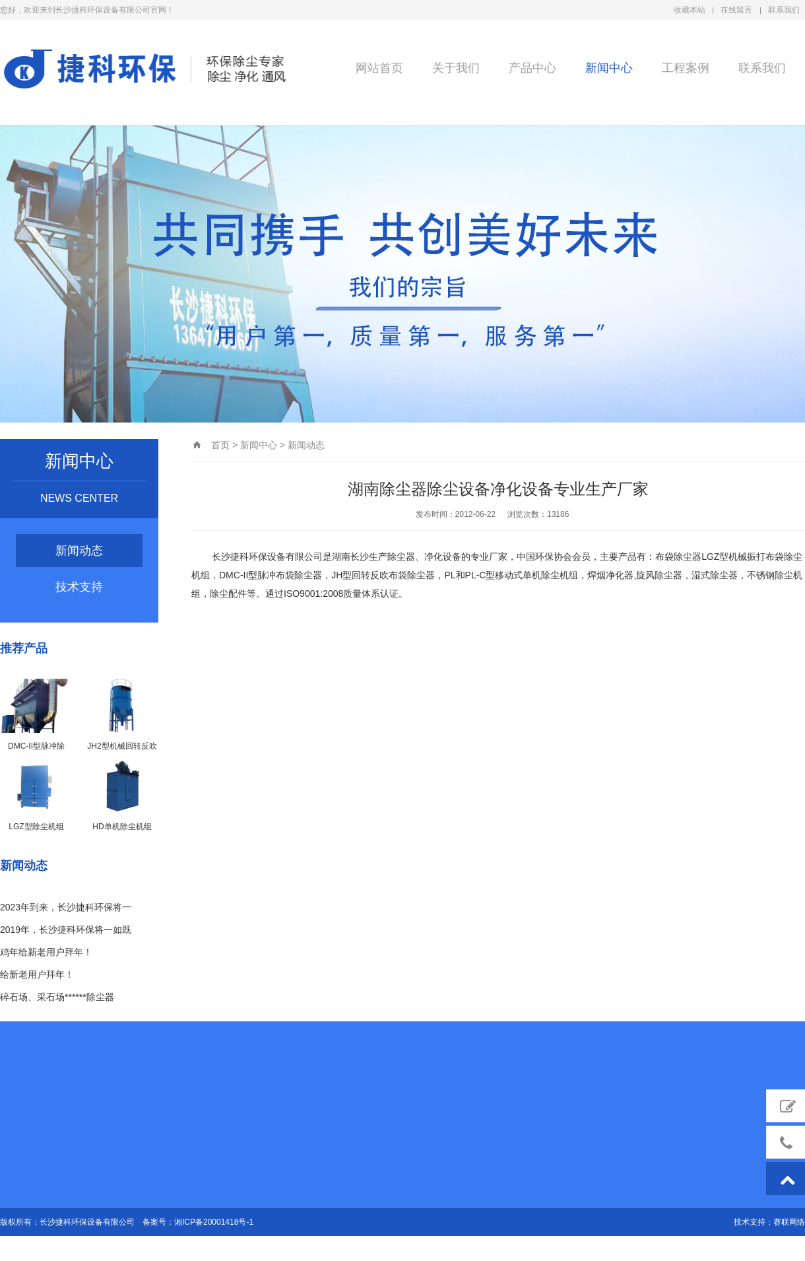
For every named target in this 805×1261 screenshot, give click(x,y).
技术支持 (79, 587)
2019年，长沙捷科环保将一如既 (65, 929)
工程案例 (683, 67)
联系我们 (784, 10)
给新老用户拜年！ (37, 974)
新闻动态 (79, 550)
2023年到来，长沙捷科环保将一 (65, 907)
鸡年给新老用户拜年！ (46, 952)
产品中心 (530, 67)
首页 (220, 445)
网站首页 (377, 67)
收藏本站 (689, 10)
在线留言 (736, 10)
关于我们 (453, 67)
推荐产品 (24, 648)
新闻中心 (606, 67)
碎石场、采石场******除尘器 (57, 997)
